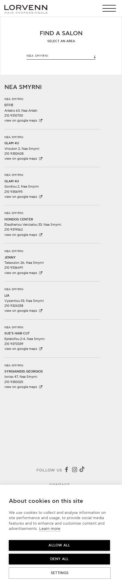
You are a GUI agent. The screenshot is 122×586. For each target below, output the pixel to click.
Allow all (59, 545)
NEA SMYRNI (61, 56)
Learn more (49, 528)
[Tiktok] (82, 470)
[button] (110, 8)
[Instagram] (74, 470)
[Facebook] (66, 470)
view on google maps (23, 120)
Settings (60, 573)
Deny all (59, 559)
